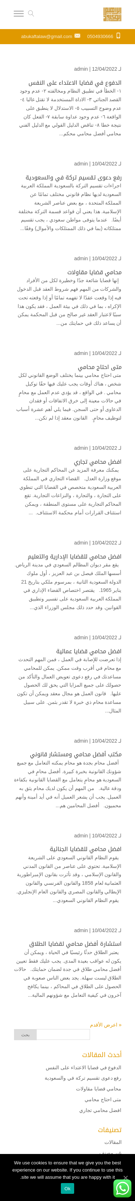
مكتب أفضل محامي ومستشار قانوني (76, 754)
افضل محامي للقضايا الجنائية (86, 849)
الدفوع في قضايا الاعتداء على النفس (74, 82)
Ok (67, 1188)
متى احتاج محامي (100, 367)
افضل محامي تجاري (98, 461)
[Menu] (19, 14)
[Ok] (126, 1177)
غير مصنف (110, 1153)
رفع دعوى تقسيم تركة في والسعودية (74, 177)
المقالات (113, 1142)
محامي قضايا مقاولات (94, 272)
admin (81, 69)
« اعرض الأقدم (106, 1025)
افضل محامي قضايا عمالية (89, 651)
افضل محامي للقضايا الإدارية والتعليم (75, 556)
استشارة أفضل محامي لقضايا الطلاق (75, 943)
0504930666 (100, 36)
